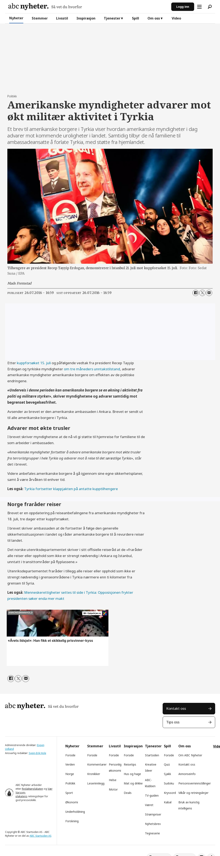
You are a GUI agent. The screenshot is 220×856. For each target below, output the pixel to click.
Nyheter (16, 18)
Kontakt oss (176, 708)
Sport (69, 793)
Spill (135, 18)
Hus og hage (132, 774)
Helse (112, 780)
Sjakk (167, 774)
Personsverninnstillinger (194, 783)
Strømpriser (153, 814)
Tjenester (112, 18)
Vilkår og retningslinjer (193, 793)
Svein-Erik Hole (37, 753)
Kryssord (170, 793)
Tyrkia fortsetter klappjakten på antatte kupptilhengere (71, 488)
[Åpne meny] (199, 6)
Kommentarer (97, 764)
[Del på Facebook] (195, 293)
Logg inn (182, 7)
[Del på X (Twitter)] (202, 293)
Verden (70, 764)
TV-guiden (152, 795)
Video (176, 18)
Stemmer (40, 18)
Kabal (167, 802)
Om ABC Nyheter (190, 755)
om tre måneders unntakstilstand (92, 369)
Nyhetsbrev (153, 824)
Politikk (70, 783)
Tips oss (172, 722)
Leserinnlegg (95, 783)
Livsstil (62, 18)
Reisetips (130, 764)
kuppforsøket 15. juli (34, 362)
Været (149, 805)
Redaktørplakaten (32, 789)
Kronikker (93, 774)
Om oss (154, 18)
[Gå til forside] (45, 7)
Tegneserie (152, 833)
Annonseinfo (187, 774)
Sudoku (169, 783)
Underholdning (75, 812)
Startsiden (152, 755)
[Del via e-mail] (209, 293)
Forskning (72, 821)
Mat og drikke (133, 783)
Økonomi (71, 802)
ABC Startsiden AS (40, 836)
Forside (70, 755)
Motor (113, 789)
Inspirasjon (85, 18)
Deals (128, 793)
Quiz (167, 764)
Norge (69, 774)
